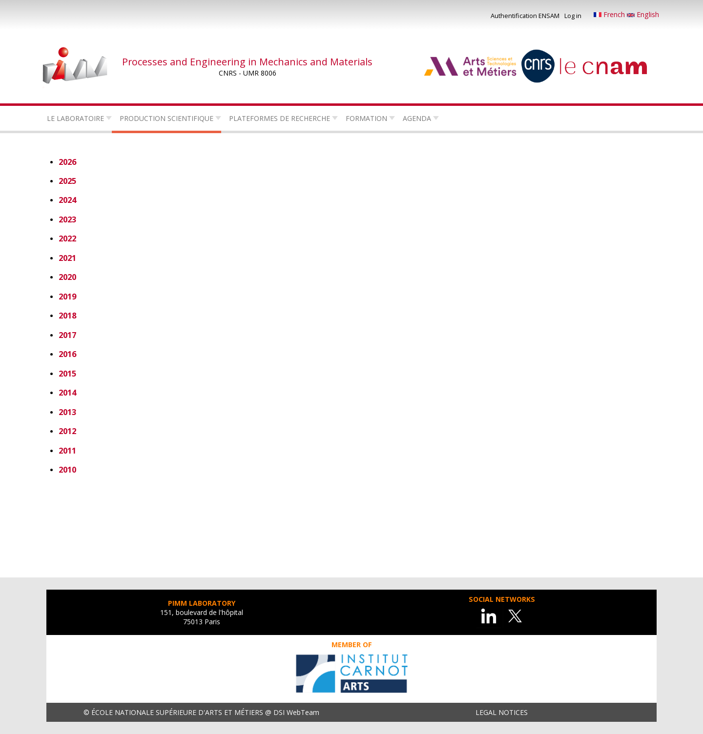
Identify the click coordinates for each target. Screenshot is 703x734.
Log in (572, 15)
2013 (67, 411)
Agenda (417, 118)
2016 (67, 353)
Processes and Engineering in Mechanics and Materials (247, 61)
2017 (67, 334)
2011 (67, 450)
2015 (67, 373)
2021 (67, 257)
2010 (67, 469)
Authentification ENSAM (525, 15)
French (610, 14)
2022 (67, 238)
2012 (67, 430)
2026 (67, 161)
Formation (366, 118)
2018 (67, 315)
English (643, 14)
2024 (67, 199)
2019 (67, 296)
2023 (67, 219)
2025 (67, 180)
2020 (67, 276)
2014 (67, 392)
